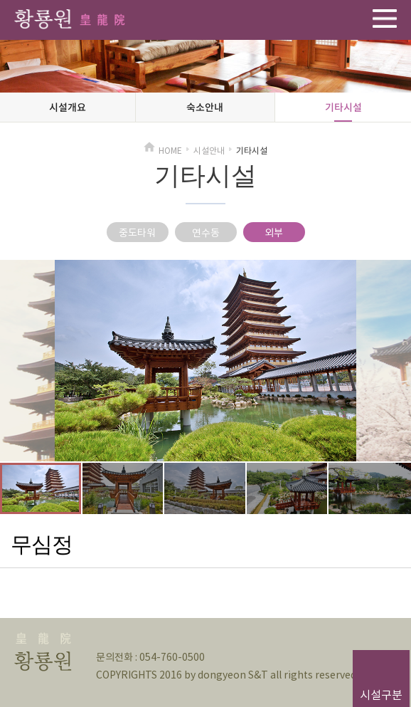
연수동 (206, 232)
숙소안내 (204, 107)
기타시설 (343, 107)
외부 (274, 232)
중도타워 (137, 232)
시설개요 (67, 107)
